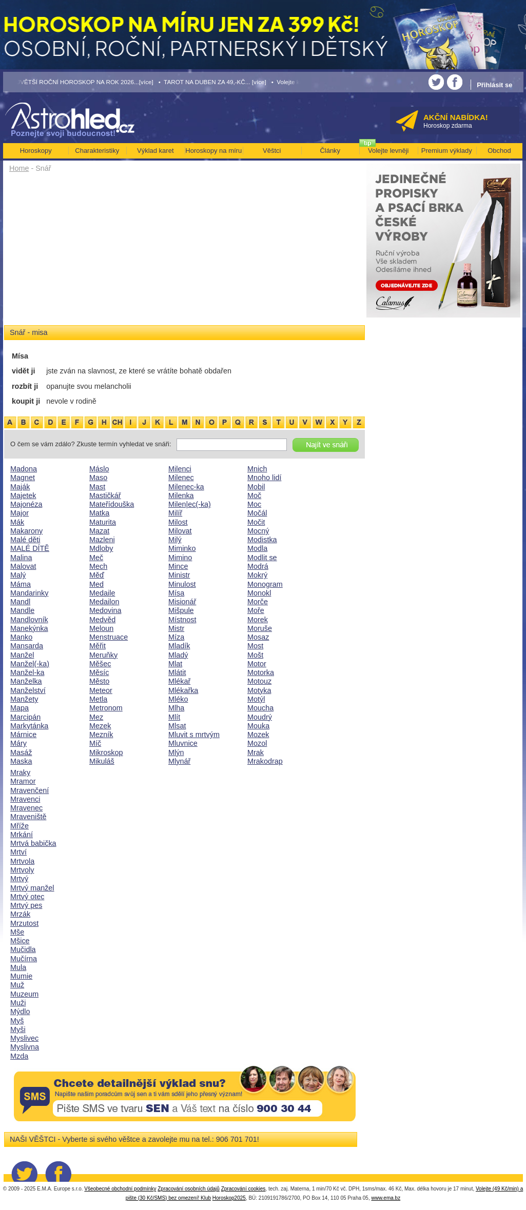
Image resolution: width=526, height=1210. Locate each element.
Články (330, 150)
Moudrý (259, 717)
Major (19, 513)
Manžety (24, 699)
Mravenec (26, 808)
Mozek (258, 734)
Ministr (179, 575)
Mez (96, 717)
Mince (178, 566)
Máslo (99, 469)
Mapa (19, 708)
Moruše (259, 628)
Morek (257, 620)
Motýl (256, 699)
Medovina (105, 610)
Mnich (257, 469)
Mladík (179, 646)
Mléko (178, 699)
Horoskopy (36, 150)
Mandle (22, 610)
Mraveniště (28, 816)
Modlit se (262, 557)
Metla (98, 699)
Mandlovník (29, 620)
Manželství (28, 690)
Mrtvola (22, 861)
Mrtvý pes (26, 905)
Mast (97, 487)
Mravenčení (29, 790)
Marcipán (25, 717)
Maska (21, 761)
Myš (17, 1021)
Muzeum (24, 994)
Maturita (102, 522)
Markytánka (29, 726)
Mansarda (26, 646)
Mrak (255, 752)
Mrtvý (19, 879)
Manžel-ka (27, 672)
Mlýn (176, 752)
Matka (99, 513)
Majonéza (26, 504)
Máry (18, 743)
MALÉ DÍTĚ (29, 548)
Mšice (20, 941)
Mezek (100, 726)
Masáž (21, 752)
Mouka (258, 726)
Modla (257, 548)
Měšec (100, 664)
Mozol (257, 743)
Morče (257, 602)
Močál (257, 513)
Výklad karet (155, 150)
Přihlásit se (494, 85)
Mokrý (257, 575)
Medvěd (102, 620)
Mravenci (25, 799)
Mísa (176, 593)
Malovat (23, 566)
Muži (18, 1003)
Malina (21, 557)
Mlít (174, 717)
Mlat (175, 664)
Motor (256, 664)
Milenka (181, 495)
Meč (96, 557)
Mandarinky (29, 593)
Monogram (265, 584)
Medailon (104, 602)
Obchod (499, 150)
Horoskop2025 (229, 1198)
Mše (17, 932)
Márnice (23, 734)
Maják (20, 487)
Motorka (260, 672)
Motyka (259, 690)
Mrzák (20, 914)
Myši (18, 1029)
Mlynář (179, 761)
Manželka (26, 681)
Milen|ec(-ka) (189, 504)
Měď (96, 575)
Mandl (20, 602)
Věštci (272, 150)
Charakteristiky (97, 150)
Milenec (181, 477)
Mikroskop (106, 752)
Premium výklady (446, 150)
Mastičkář (105, 495)
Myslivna (24, 1047)
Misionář (182, 602)
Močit (256, 522)
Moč (254, 495)
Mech (98, 566)
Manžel (22, 655)
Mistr (176, 628)
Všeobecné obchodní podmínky (120, 1189)
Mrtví (18, 852)
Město (99, 681)
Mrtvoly (22, 870)
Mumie (21, 976)
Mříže (19, 826)
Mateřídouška (111, 504)
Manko (21, 637)
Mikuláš (101, 761)
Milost (178, 522)
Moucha (260, 708)
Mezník (101, 734)
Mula (18, 967)
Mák (17, 522)
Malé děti (25, 539)
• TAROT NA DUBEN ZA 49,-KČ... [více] (212, 81)
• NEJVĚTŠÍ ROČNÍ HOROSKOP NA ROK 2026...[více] (78, 81)
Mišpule (181, 610)
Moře (255, 610)
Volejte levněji (388, 150)
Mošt (255, 655)
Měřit (97, 646)
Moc (254, 504)
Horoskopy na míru (213, 150)
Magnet (22, 477)
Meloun (101, 628)
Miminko (182, 548)
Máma (20, 584)
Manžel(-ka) (29, 664)
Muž (17, 985)
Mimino (180, 557)
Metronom (106, 708)
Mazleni (102, 539)
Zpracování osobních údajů (189, 1189)
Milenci (179, 469)
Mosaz (258, 637)
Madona (23, 469)
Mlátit (177, 672)
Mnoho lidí (264, 477)
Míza (176, 637)
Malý (18, 575)
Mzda (19, 1056)
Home (19, 168)
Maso (98, 477)
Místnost (182, 620)
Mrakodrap (265, 761)
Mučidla (23, 949)
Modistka (262, 539)
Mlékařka (183, 690)
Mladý (178, 655)
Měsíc (99, 672)
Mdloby (101, 548)
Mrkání (21, 834)
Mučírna (23, 959)
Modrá (257, 566)
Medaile (102, 593)
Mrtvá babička (33, 843)
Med (96, 584)
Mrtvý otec (27, 896)
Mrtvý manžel (32, 888)
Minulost (182, 584)
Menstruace (108, 637)
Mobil (256, 487)
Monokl (259, 593)
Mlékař (179, 681)
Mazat (99, 531)
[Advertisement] (184, 252)
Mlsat (177, 726)
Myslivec (24, 1038)
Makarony (26, 531)
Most (255, 646)
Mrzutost (24, 923)
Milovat (180, 531)
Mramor (23, 781)
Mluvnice (183, 743)
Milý (175, 539)
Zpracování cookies (243, 1189)
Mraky (20, 772)
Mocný (258, 531)
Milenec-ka (186, 487)
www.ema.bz (385, 1198)
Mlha (176, 708)
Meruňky (103, 655)
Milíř (175, 513)
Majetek (23, 495)
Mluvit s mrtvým (194, 734)
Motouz (259, 681)
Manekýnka (29, 628)
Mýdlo (20, 1011)
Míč (95, 743)
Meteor (100, 690)
